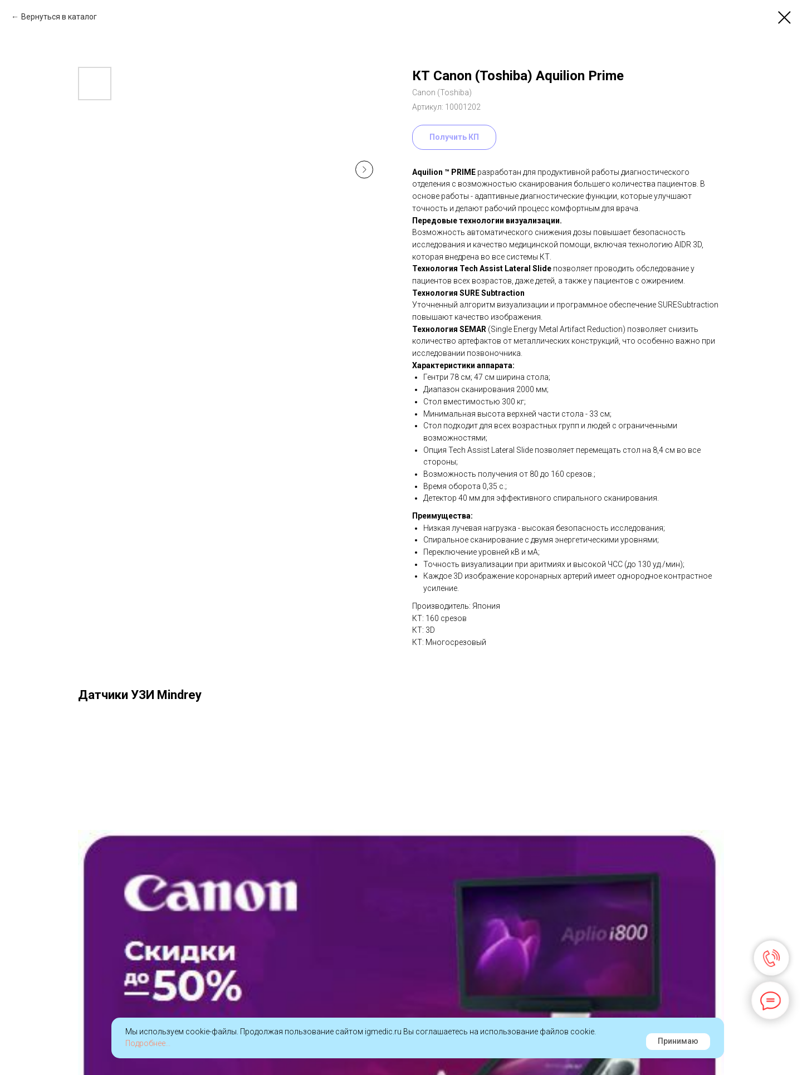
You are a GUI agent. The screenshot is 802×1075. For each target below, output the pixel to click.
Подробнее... (147, 1043)
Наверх (763, 1053)
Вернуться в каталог (59, 16)
